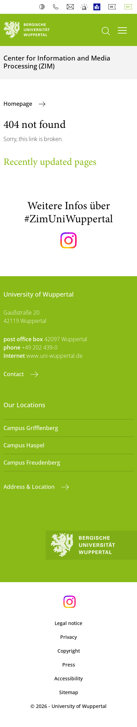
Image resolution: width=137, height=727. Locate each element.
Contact (14, 374)
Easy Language (98, 7)
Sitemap (68, 692)
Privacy (68, 637)
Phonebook (57, 7)
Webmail (71, 7)
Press (68, 664)
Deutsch (113, 7)
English (129, 7)
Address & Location (29, 487)
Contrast (43, 7)
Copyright (68, 650)
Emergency (84, 7)
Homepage (18, 104)
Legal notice (68, 623)
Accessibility (68, 678)
